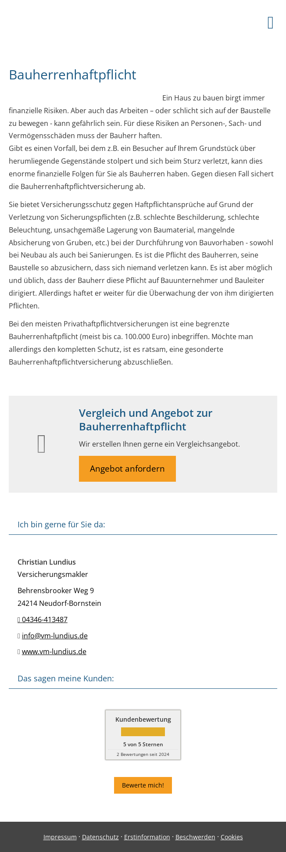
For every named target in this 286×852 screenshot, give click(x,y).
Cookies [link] (232, 837)
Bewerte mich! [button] (143, 785)
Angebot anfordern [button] (127, 468)
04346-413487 (43, 619)
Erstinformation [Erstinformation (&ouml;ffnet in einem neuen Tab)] (147, 837)
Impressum (60, 837)
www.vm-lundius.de (54, 651)
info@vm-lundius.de (55, 636)
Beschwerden (195, 837)
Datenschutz (100, 837)
